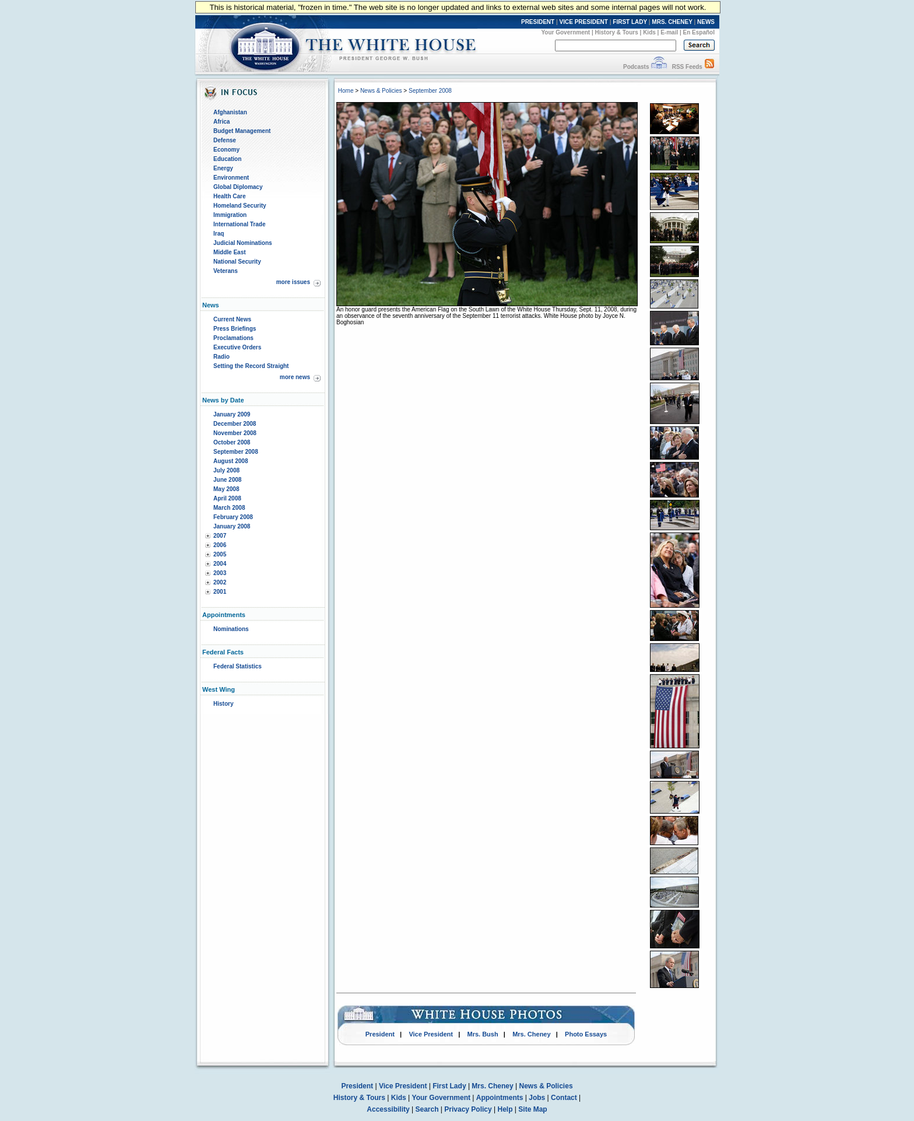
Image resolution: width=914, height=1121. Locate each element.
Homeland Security (239, 205)
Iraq (218, 233)
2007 (219, 536)
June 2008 (227, 480)
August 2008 (230, 461)
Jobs (537, 1098)
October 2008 (231, 442)
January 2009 (231, 414)
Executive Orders (237, 347)
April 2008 (227, 498)
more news (295, 377)
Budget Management (241, 131)
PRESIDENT (537, 22)
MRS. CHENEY (672, 22)
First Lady (449, 1086)
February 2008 (233, 517)
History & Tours (616, 32)
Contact (564, 1098)
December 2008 (234, 424)
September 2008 (235, 452)
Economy (226, 149)
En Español (699, 32)
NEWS (706, 22)
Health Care (229, 196)
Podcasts (636, 67)
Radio (221, 356)
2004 (219, 563)
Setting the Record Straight (251, 366)
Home (346, 90)
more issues (293, 282)
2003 (219, 573)
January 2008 (231, 526)
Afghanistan (230, 112)
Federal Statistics (237, 666)
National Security (237, 261)
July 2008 (226, 470)
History (223, 703)
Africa (221, 121)
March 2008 (229, 508)
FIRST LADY (630, 22)
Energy (223, 168)
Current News (232, 319)
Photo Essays (586, 1034)
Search (427, 1109)
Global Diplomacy (237, 187)
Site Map (532, 1109)
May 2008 (226, 489)
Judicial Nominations (242, 243)
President (380, 1034)
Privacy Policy (467, 1109)
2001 (219, 591)
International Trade (239, 224)
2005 (219, 554)
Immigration (230, 215)
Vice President (431, 1034)
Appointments (499, 1098)
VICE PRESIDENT (584, 22)
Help (505, 1109)
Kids (649, 32)
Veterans (225, 271)
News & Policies (381, 90)
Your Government (565, 32)
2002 (219, 582)
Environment (231, 177)
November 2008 (234, 433)
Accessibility (388, 1109)
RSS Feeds (687, 67)
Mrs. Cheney (531, 1034)
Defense (224, 140)
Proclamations (233, 338)
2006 (219, 545)
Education (227, 159)
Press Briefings (234, 328)
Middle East (229, 252)
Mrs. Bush (482, 1034)
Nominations (231, 629)
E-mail (669, 32)
